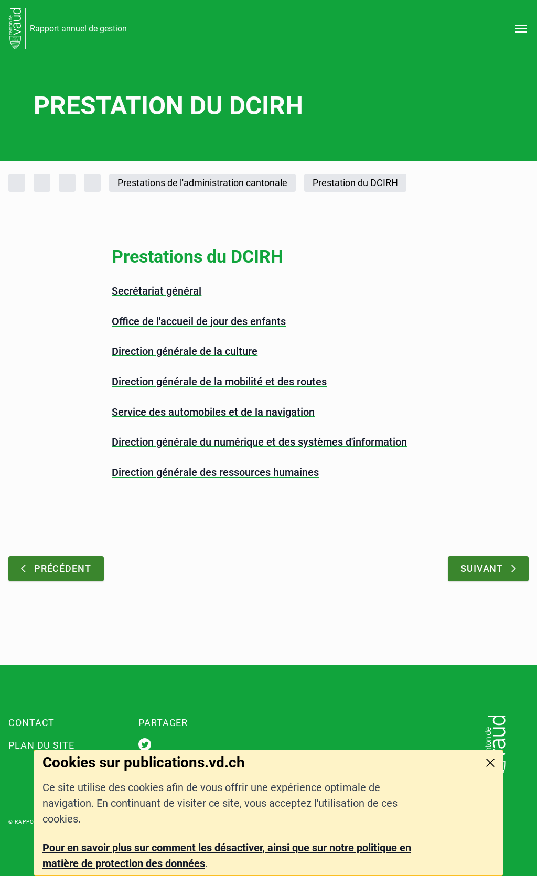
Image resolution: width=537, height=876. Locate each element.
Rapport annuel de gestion (78, 29)
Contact (31, 722)
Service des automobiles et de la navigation (213, 412)
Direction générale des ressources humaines (215, 472)
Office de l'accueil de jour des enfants (199, 321)
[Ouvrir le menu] (521, 28)
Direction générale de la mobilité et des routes (219, 381)
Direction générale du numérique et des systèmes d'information (259, 442)
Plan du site (41, 745)
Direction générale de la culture (184, 351)
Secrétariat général (156, 291)
